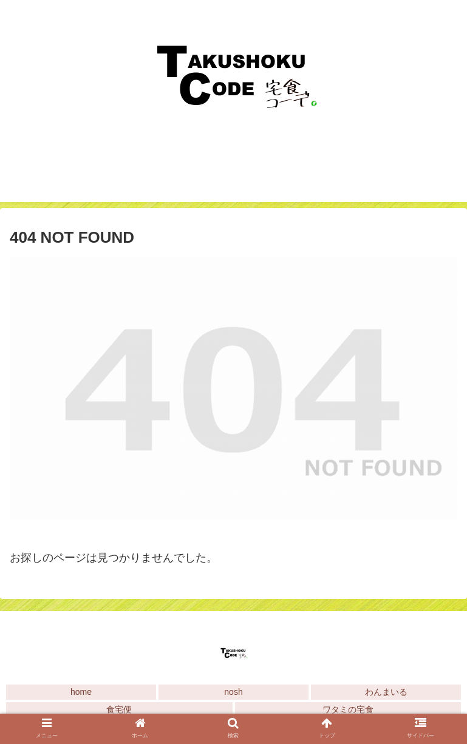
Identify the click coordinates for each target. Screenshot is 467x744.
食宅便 (119, 709)
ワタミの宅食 (347, 709)
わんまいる (386, 692)
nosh (233, 692)
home (81, 692)
